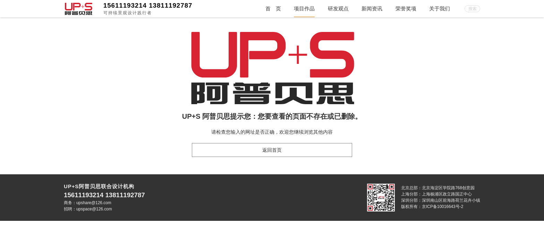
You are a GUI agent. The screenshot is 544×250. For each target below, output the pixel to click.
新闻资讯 (372, 8)
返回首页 (272, 150)
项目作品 (304, 8)
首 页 (273, 8)
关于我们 (439, 8)
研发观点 (338, 8)
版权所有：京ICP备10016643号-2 (432, 206)
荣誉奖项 (406, 8)
